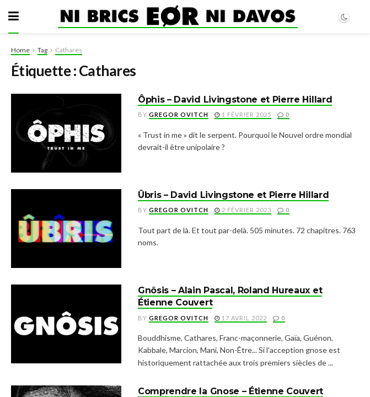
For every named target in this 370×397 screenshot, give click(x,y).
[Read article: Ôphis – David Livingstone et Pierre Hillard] (66, 133)
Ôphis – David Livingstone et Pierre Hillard (235, 99)
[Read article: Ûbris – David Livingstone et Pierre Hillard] (66, 228)
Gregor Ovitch (178, 114)
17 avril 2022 (241, 317)
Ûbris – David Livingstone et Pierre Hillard (233, 195)
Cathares (68, 50)
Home (20, 50)
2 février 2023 (243, 209)
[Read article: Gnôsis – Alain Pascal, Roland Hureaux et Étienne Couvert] (66, 324)
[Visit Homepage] (178, 16)
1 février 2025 (243, 114)
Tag (42, 50)
